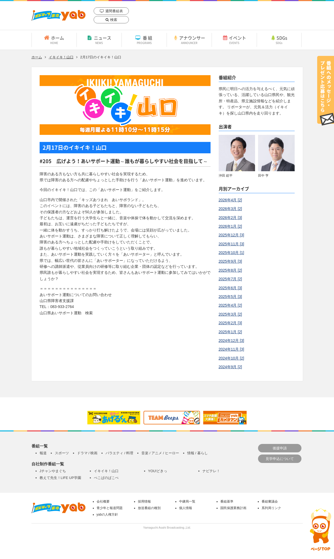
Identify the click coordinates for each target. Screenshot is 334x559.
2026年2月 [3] (230, 217)
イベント (234, 39)
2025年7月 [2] (230, 279)
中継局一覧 (187, 501)
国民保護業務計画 (233, 508)
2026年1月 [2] (230, 226)
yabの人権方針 (107, 514)
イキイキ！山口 (61, 57)
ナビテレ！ (211, 471)
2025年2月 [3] (230, 323)
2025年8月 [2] (230, 270)
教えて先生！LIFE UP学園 (60, 478)
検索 (113, 20)
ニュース (99, 39)
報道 (43, 453)
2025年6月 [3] (230, 288)
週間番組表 (114, 11)
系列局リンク (271, 508)
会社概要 (103, 501)
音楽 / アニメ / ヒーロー (160, 453)
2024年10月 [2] (231, 358)
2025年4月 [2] (230, 305)
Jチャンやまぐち (53, 471)
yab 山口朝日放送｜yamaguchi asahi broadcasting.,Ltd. (58, 15)
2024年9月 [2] (230, 367)
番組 (144, 39)
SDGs (279, 39)
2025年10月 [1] (231, 252)
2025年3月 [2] (230, 314)
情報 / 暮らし (197, 453)
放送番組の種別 (149, 508)
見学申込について (280, 459)
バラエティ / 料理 (119, 453)
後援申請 (280, 448)
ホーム (54, 39)
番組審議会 (270, 501)
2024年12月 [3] (231, 340)
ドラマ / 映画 (87, 453)
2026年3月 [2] (230, 209)
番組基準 (226, 501)
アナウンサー (189, 39)
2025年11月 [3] (231, 244)
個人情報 (185, 508)
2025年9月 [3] (230, 261)
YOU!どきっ (157, 471)
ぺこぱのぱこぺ (106, 478)
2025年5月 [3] (230, 296)
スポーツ (62, 453)
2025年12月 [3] (231, 235)
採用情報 (144, 501)
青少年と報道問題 (110, 508)
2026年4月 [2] (230, 200)
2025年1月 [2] (230, 332)
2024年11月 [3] (231, 349)
